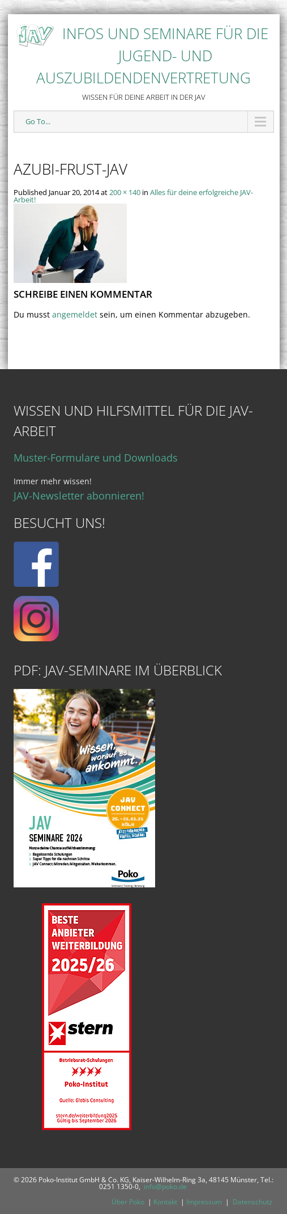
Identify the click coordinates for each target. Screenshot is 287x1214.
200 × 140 (124, 192)
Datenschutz (252, 1202)
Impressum (204, 1202)
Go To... (37, 121)
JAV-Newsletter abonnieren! (79, 495)
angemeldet (74, 314)
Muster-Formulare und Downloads (96, 457)
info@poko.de (165, 1186)
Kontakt (165, 1202)
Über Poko (128, 1202)
